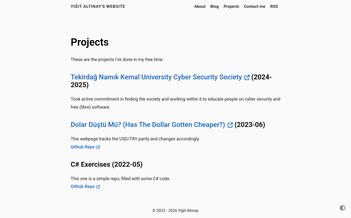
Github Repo (83, 146)
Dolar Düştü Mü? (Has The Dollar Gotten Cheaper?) (148, 125)
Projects (231, 6)
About (199, 6)
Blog (214, 6)
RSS (274, 6)
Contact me (254, 6)
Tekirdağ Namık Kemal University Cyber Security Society (156, 77)
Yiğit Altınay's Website (98, 6)
